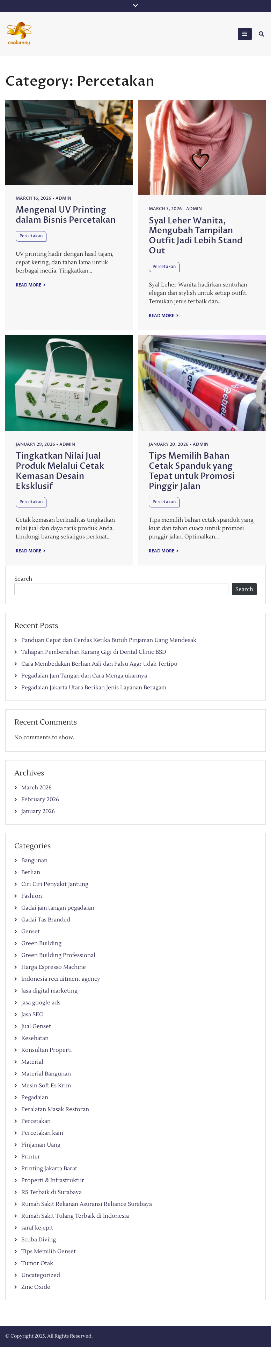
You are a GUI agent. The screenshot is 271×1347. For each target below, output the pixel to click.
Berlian (30, 872)
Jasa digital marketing (49, 990)
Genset (30, 931)
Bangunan (34, 860)
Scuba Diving (38, 1239)
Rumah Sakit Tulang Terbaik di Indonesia (75, 1215)
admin (63, 198)
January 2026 (38, 811)
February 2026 (40, 799)
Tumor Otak (37, 1263)
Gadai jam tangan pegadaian (57, 907)
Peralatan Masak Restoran (55, 1109)
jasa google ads (40, 1002)
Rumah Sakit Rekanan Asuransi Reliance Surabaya (86, 1204)
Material (32, 1061)
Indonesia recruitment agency (60, 978)
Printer (30, 1156)
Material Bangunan (46, 1073)
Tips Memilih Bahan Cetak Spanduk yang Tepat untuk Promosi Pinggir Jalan (192, 471)
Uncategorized (40, 1275)
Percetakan (31, 236)
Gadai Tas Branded (45, 919)
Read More (29, 285)
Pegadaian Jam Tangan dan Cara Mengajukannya (84, 675)
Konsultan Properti (46, 1050)
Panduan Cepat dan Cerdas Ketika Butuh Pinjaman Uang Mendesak (108, 640)
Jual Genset (36, 1026)
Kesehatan (35, 1038)
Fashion (31, 896)
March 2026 (36, 787)
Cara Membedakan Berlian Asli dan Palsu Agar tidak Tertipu (99, 663)
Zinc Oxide (35, 1287)
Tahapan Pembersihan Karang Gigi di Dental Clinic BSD (93, 652)
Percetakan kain (42, 1133)
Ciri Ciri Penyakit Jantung (54, 884)
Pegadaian (34, 1097)
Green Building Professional (58, 955)
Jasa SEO (32, 1014)
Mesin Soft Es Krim (46, 1085)
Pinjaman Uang (40, 1144)
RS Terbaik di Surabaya (51, 1192)
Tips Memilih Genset (48, 1251)
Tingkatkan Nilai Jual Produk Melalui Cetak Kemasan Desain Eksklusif (60, 471)
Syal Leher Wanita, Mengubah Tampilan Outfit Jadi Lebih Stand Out (195, 236)
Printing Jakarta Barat (49, 1168)
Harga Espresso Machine (53, 967)
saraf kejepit (37, 1227)
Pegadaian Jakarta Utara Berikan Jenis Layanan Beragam (93, 687)
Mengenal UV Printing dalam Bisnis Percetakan (66, 215)
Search (23, 578)
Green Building (41, 943)
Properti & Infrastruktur (52, 1180)
